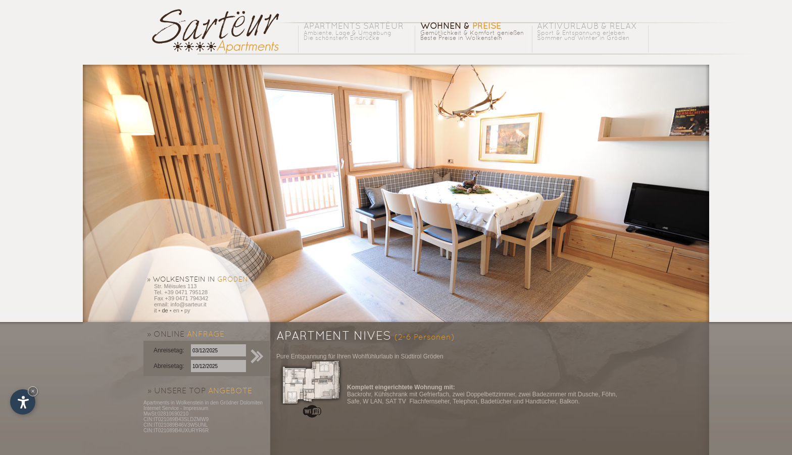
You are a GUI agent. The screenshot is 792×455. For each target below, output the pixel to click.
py (187, 310)
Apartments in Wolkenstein (173, 402)
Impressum (195, 408)
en (176, 310)
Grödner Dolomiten (241, 402)
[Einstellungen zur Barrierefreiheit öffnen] (22, 402)
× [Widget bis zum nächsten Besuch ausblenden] (33, 391)
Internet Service (161, 408)
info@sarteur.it (188, 304)
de (165, 310)
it (155, 310)
